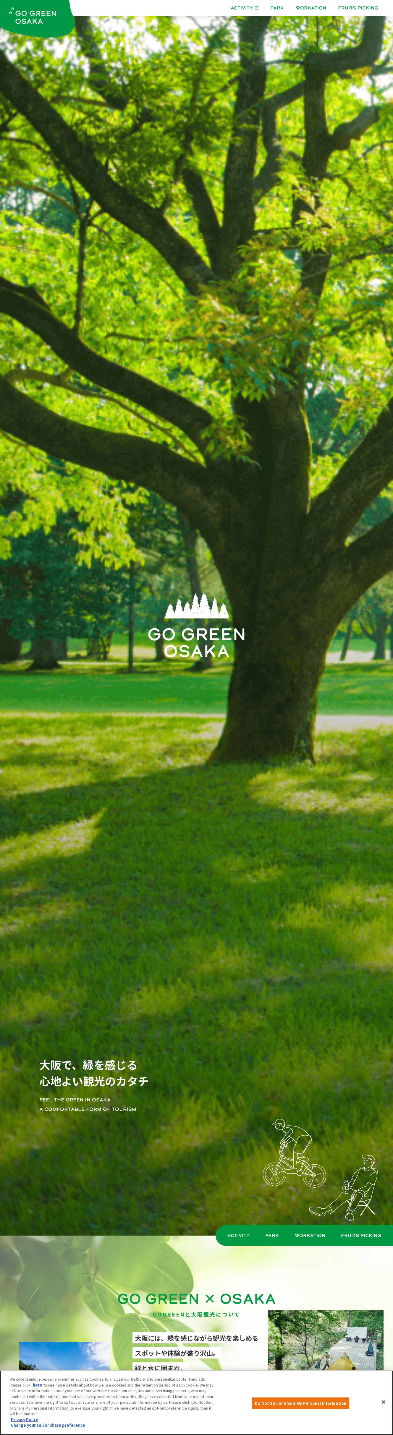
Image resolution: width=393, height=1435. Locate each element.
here (37, 1385)
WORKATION (311, 8)
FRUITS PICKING (358, 8)
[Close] (383, 1401)
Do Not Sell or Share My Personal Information (300, 1403)
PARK (277, 8)
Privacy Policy (24, 1419)
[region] (196, 1402)
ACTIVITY (238, 1235)
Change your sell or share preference (48, 1425)
